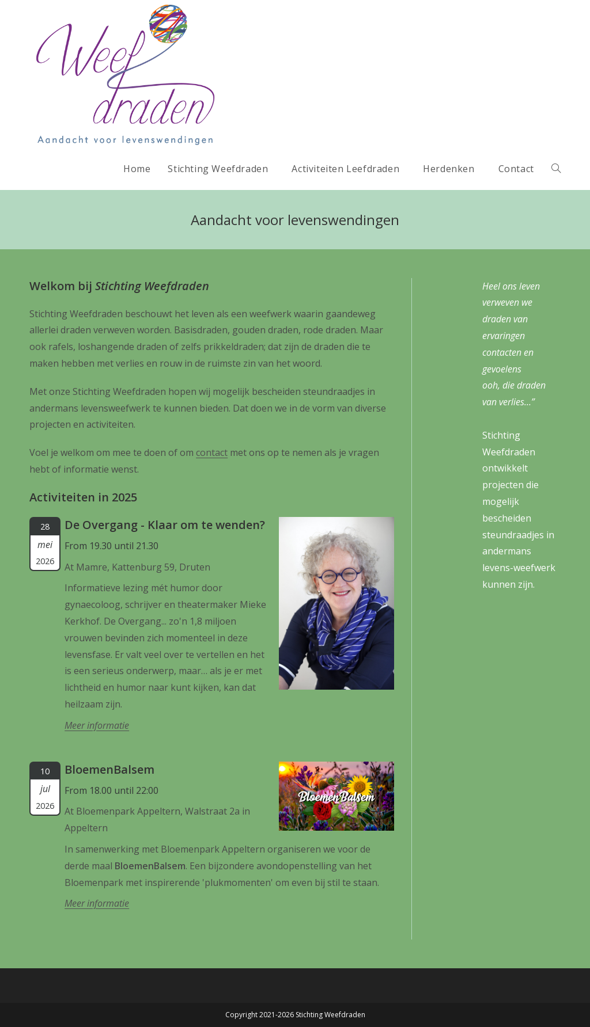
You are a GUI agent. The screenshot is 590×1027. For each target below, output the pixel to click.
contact (212, 452)
